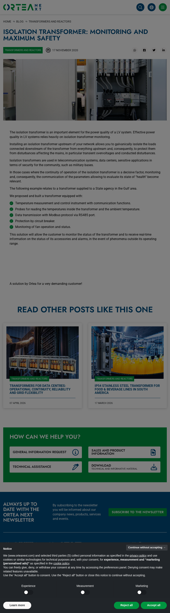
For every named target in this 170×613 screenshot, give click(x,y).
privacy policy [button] (138, 555)
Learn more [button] (17, 605)
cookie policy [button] (61, 563)
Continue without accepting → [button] (147, 547)
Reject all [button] (126, 605)
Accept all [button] (153, 605)
